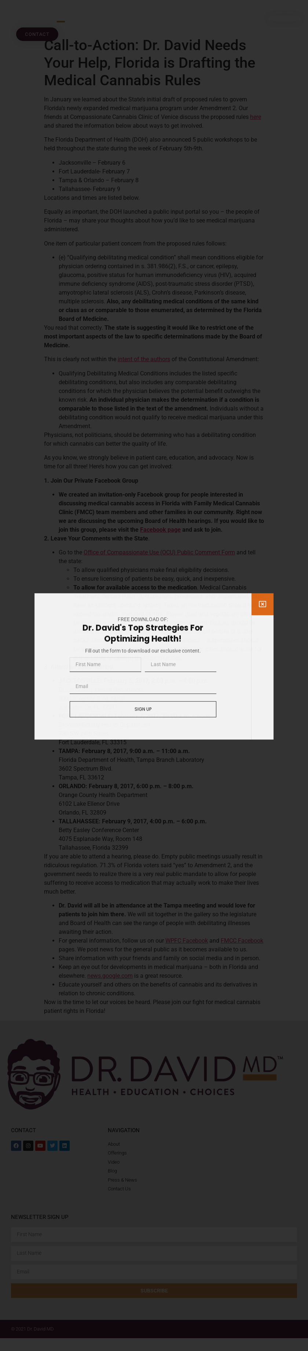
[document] (154, 675)
